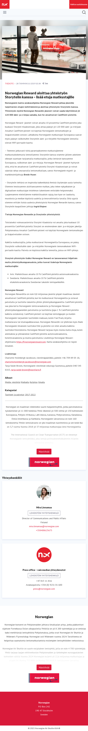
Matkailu (25, 382)
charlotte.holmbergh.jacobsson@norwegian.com (28, 361)
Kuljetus (34, 382)
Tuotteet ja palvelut (14, 394)
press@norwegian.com (44, 588)
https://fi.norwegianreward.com (31, 341)
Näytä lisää (44, 451)
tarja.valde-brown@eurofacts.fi (26, 369)
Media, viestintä (12, 382)
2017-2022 (30, 394)
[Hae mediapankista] (84, 12)
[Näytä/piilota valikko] (4, 12)
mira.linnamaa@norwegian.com (44, 526)
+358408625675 (44, 530)
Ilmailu (41, 382)
